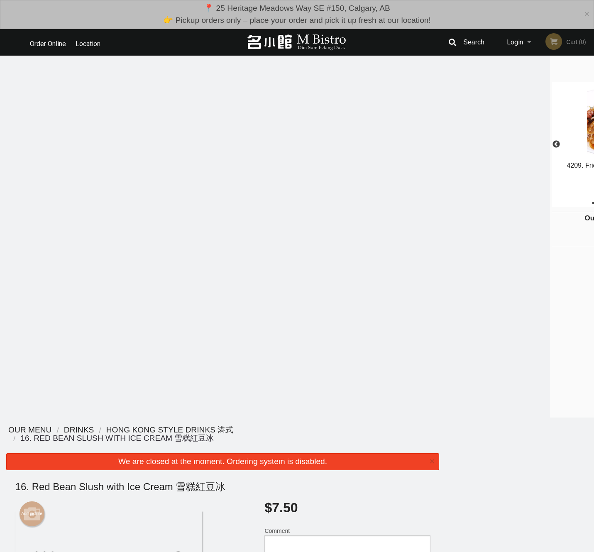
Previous (451, 144)
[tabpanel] (520, 139)
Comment (347, 180)
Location (90, 42)
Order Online (48, 42)
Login (515, 42)
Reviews (348, 470)
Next (588, 144)
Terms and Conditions (363, 480)
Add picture (31, 151)
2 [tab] (501, 203)
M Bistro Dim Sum (127, 459)
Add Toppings (344, 380)
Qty (289, 213)
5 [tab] (538, 203)
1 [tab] (488, 203)
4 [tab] (526, 203)
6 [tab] (551, 203)
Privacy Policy (354, 490)
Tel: (432, 490)
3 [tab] (513, 203)
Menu (275, 470)
